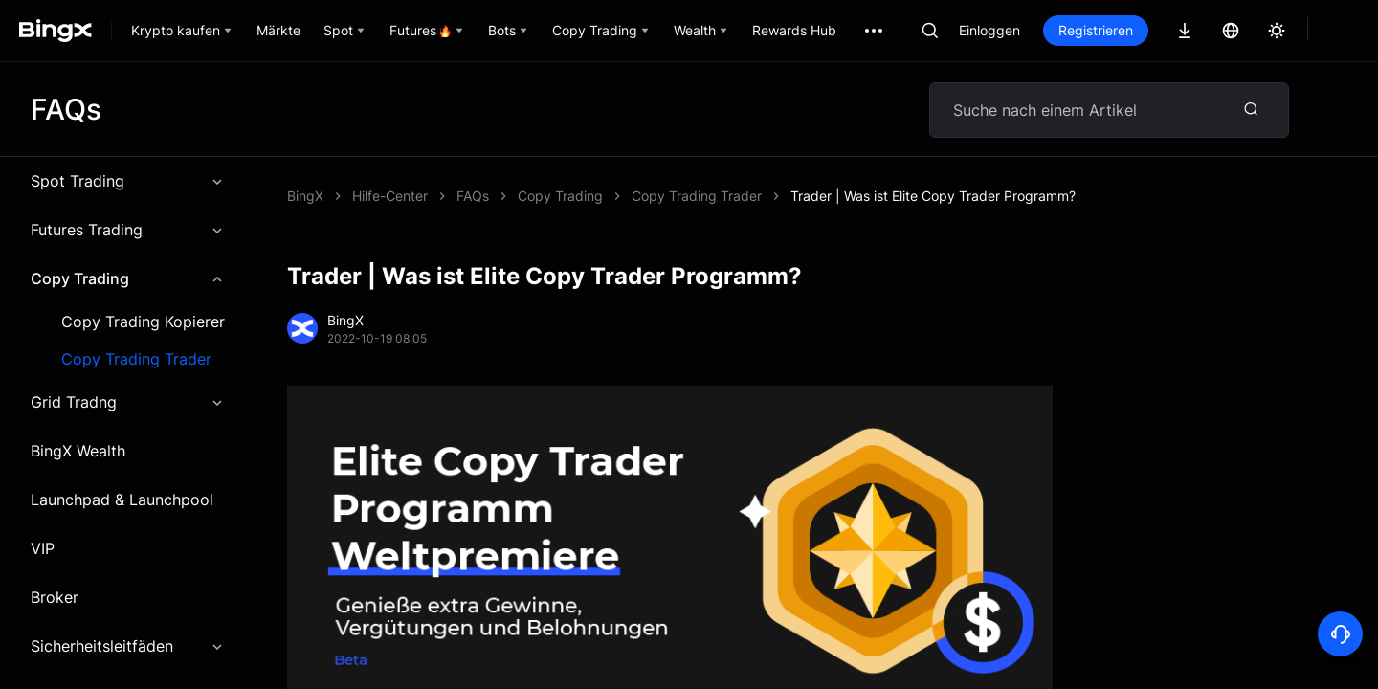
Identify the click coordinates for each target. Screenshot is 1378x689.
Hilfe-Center (390, 196)
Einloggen (989, 30)
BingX (305, 196)
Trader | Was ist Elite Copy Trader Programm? (599, 196)
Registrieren (1095, 30)
